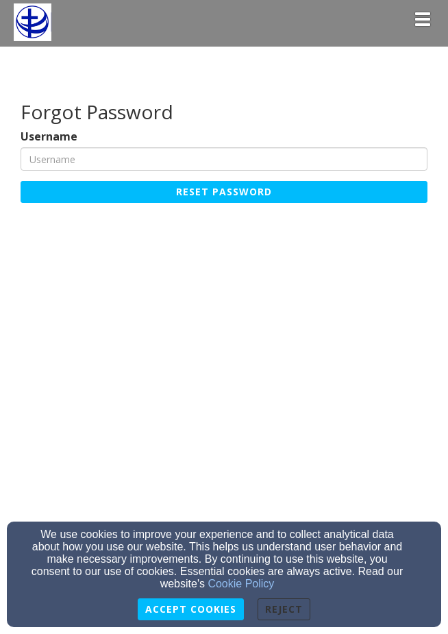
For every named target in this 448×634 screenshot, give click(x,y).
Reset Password (224, 191)
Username (49, 137)
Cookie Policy (241, 583)
